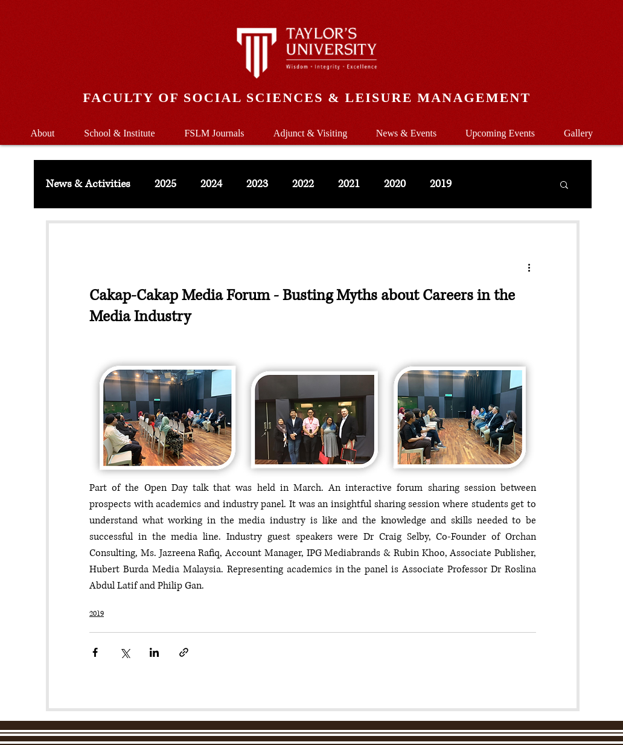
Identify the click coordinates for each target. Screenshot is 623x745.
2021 (349, 184)
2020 (395, 184)
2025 (165, 184)
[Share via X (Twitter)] (124, 652)
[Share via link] (184, 652)
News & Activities (88, 184)
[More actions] (529, 267)
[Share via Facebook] (95, 652)
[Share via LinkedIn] (154, 652)
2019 (441, 184)
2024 (211, 184)
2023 (257, 184)
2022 (303, 184)
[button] (119, 127)
